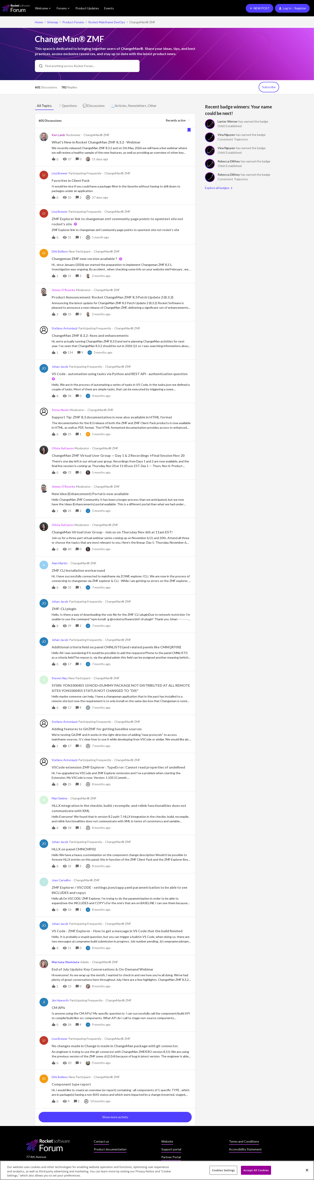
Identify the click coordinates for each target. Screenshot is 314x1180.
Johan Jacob (60, 366)
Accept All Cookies (256, 1171)
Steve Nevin (60, 410)
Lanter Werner (228, 121)
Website (167, 1141)
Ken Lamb (58, 135)
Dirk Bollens (60, 251)
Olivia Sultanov (63, 448)
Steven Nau (60, 678)
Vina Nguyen (226, 135)
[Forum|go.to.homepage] (16, 8)
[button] (259, 8)
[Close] (307, 1171)
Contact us (101, 1141)
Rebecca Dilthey (229, 161)
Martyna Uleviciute (65, 962)
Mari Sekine (59, 798)
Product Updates (87, 8)
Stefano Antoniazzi (64, 328)
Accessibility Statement (245, 1149)
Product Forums (73, 22)
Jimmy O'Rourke (63, 290)
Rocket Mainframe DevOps (106, 22)
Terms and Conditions (244, 1141)
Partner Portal (171, 1157)
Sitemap (52, 22)
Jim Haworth (60, 1000)
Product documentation (110, 1149)
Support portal (171, 1149)
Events (109, 8)
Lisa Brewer (60, 173)
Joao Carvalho (61, 880)
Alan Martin (59, 563)
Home (39, 22)
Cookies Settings (223, 1171)
